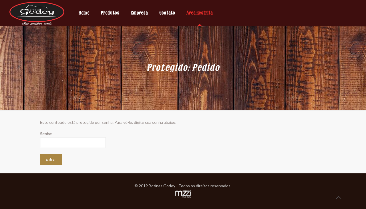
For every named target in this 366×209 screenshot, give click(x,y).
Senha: (73, 139)
